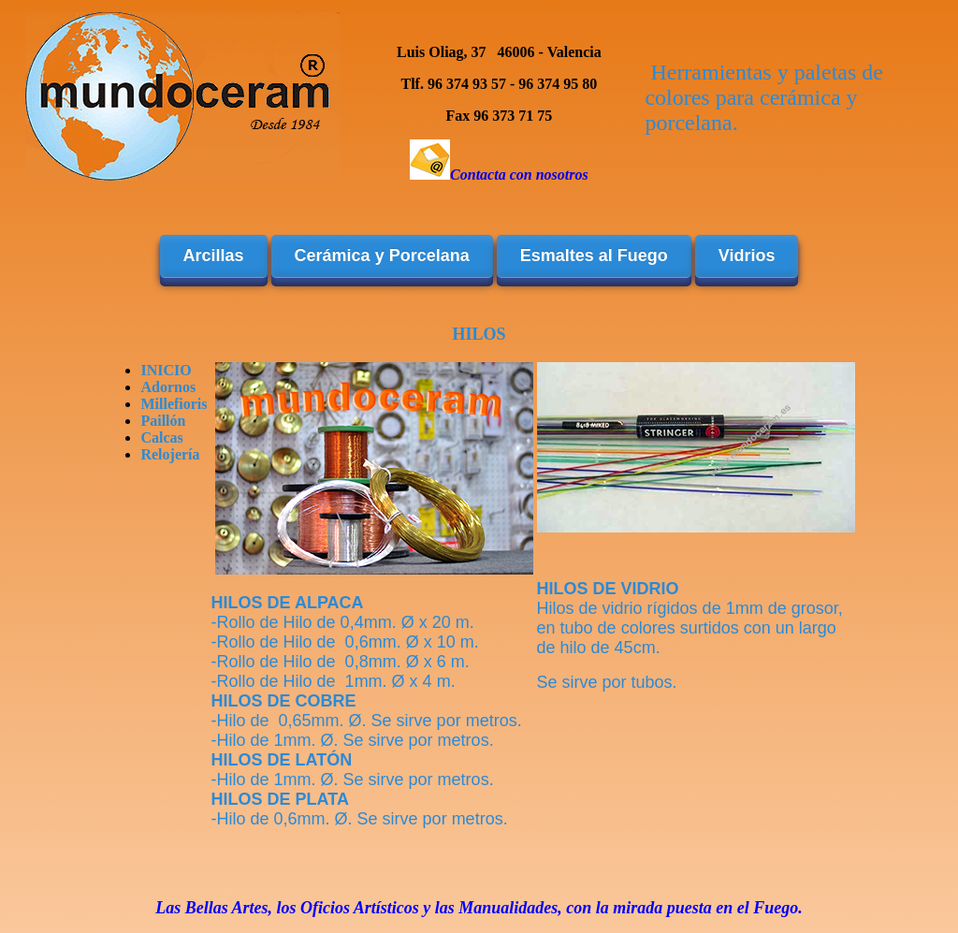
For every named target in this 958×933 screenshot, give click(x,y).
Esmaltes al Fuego (594, 255)
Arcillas (213, 255)
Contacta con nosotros (519, 174)
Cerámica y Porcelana (382, 255)
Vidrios (747, 255)
